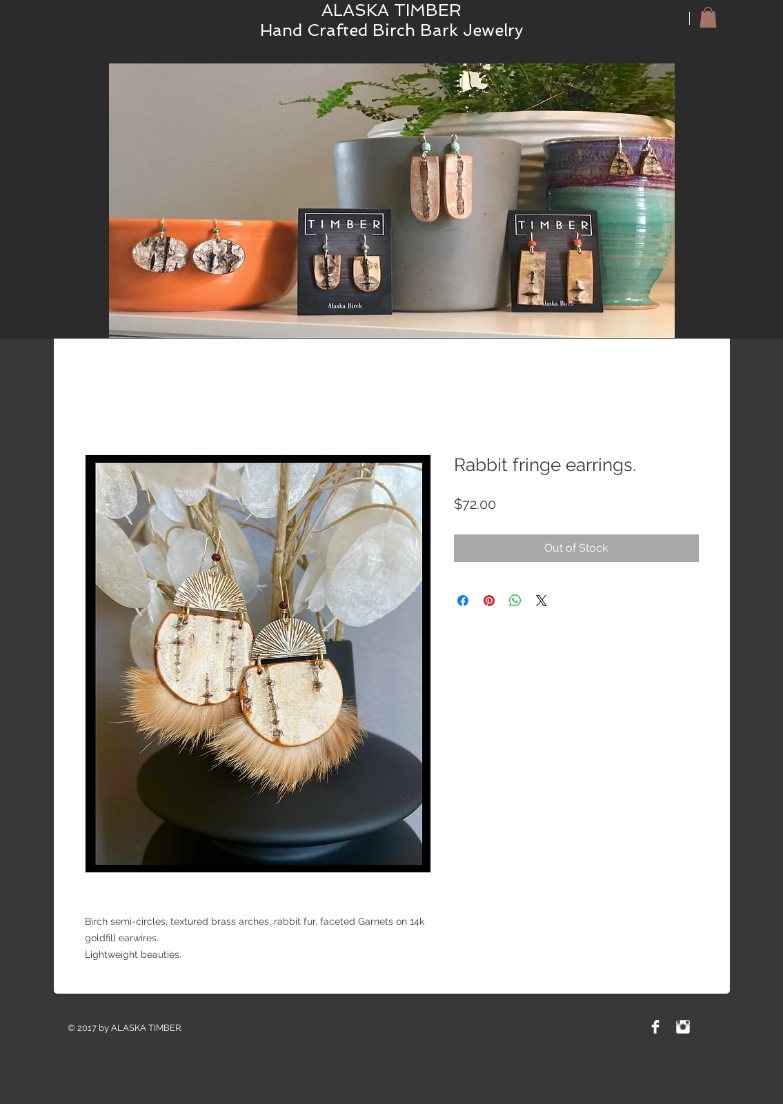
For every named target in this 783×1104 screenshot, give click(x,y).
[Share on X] (541, 600)
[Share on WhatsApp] (515, 600)
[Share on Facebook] (463, 600)
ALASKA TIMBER (391, 10)
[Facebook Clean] (655, 1027)
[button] (708, 17)
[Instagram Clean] (683, 1027)
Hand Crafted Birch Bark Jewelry (391, 30)
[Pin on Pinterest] (489, 600)
